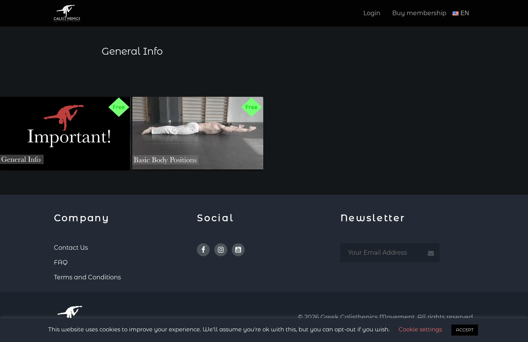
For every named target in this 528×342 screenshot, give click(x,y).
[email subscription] (390, 252)
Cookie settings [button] (420, 329)
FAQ (61, 262)
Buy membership (419, 13)
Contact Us (71, 247)
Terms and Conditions (87, 277)
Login (371, 13)
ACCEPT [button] (464, 330)
